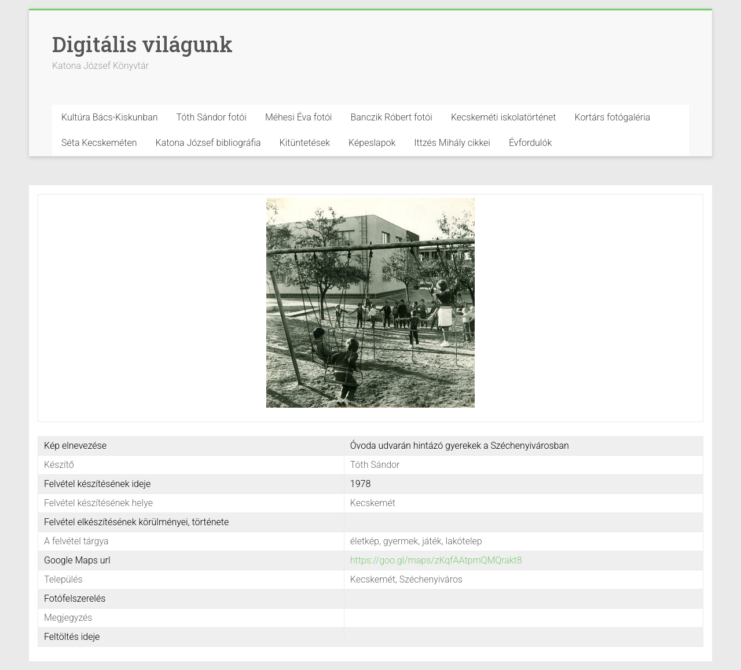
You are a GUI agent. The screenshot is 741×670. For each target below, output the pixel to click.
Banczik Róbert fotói (391, 117)
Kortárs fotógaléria (612, 117)
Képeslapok (372, 142)
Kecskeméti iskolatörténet (503, 117)
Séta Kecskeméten (99, 142)
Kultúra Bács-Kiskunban (109, 117)
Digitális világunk (142, 44)
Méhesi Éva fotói (298, 117)
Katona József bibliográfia (208, 142)
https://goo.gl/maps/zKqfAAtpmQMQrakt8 (436, 560)
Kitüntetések (305, 142)
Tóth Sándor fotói (212, 117)
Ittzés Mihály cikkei (452, 142)
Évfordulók (530, 142)
